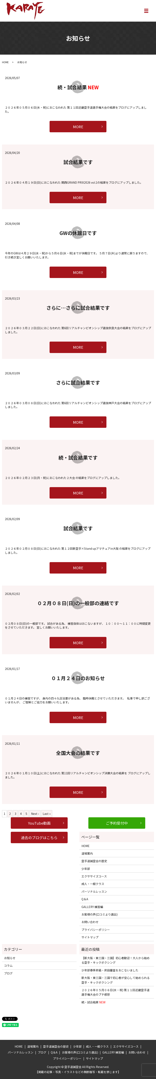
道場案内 (87, 853)
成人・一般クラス (92, 884)
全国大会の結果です (78, 752)
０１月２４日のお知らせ (78, 678)
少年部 (85, 869)
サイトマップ (90, 937)
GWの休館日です (78, 232)
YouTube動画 (39, 823)
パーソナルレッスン (94, 891)
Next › (35, 814)
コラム (8, 965)
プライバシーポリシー (95, 930)
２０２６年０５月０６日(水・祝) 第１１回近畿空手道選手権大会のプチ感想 (115, 992)
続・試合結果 (78, 87)
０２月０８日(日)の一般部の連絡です (78, 603)
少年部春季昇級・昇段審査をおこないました (109, 970)
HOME (5, 62)
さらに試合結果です (78, 382)
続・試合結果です (78, 457)
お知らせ (9, 958)
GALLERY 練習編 (92, 907)
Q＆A (84, 899)
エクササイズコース (94, 876)
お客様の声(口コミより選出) (99, 914)
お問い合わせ (90, 922)
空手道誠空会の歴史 (94, 861)
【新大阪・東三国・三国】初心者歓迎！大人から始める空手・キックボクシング (115, 960)
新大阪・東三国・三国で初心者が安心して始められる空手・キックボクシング (115, 980)
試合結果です (78, 161)
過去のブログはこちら (39, 837)
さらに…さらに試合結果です (78, 307)
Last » (47, 814)
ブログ (8, 973)
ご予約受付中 (117, 823)
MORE (78, 126)
